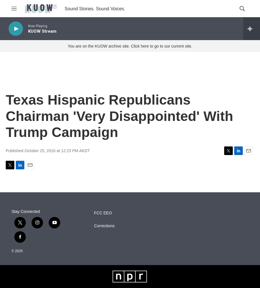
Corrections (104, 226)
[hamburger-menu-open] (14, 8)
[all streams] (251, 28)
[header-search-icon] (242, 8)
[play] (15, 29)
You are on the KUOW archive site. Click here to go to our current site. (130, 46)
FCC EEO (103, 213)
